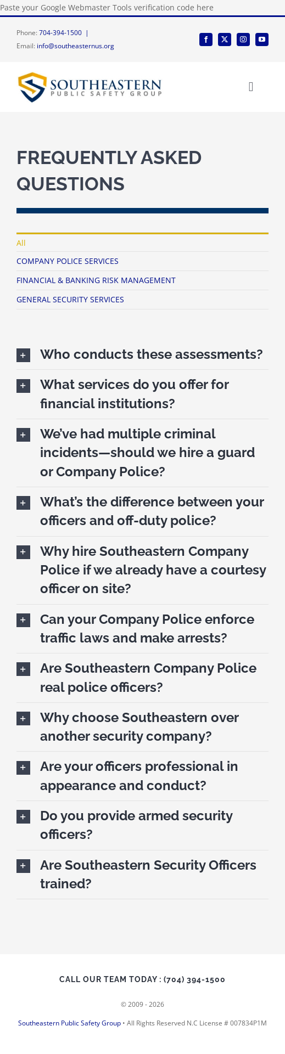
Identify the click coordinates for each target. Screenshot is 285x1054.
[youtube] (262, 39)
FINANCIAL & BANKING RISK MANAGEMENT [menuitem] (96, 280)
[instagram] (243, 39)
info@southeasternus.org (75, 45)
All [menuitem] (21, 243)
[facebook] (206, 39)
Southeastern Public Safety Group (69, 1023)
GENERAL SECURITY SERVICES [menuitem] (70, 299)
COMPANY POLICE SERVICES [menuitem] (67, 261)
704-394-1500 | (65, 32)
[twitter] (224, 39)
